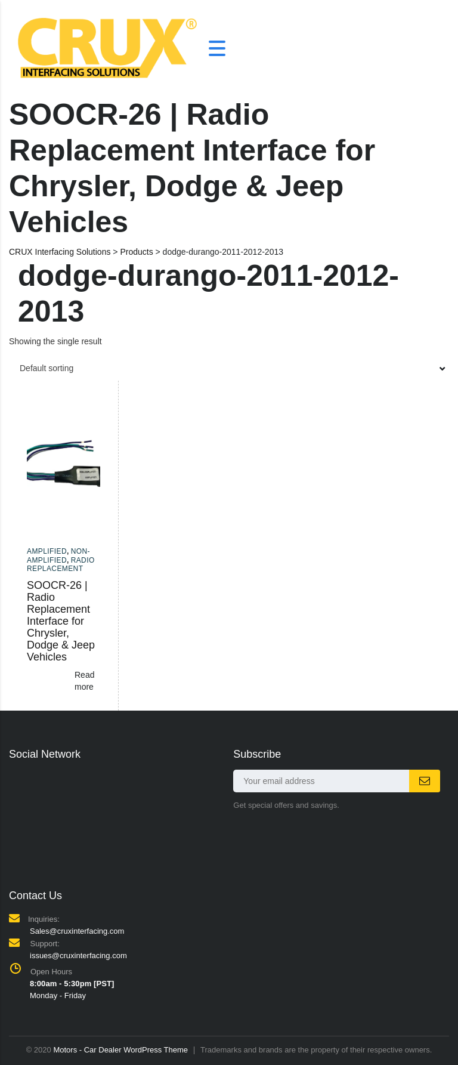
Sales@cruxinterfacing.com (77, 931)
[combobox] (229, 368)
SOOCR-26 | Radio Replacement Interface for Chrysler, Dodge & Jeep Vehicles (61, 621)
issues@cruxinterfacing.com (78, 955)
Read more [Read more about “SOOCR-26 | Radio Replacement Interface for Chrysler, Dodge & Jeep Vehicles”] (84, 681)
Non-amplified (58, 555)
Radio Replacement (61, 564)
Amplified (47, 551)
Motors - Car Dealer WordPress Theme (120, 1049)
